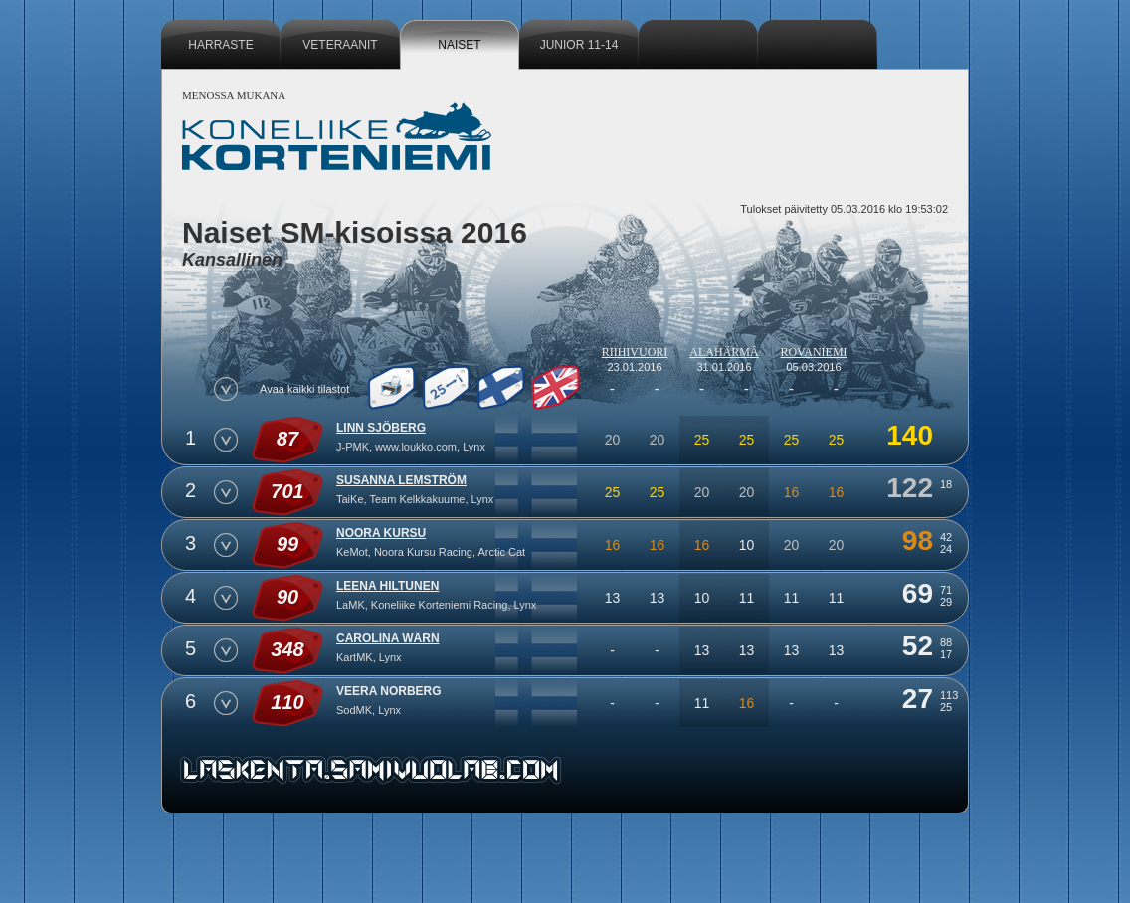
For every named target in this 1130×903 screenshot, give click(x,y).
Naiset (459, 45)
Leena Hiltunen (387, 586)
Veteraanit (339, 45)
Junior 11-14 (579, 45)
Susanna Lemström (401, 480)
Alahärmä (723, 352)
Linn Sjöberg (381, 428)
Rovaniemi (813, 352)
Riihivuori (635, 352)
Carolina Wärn (388, 638)
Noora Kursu (381, 533)
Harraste (220, 45)
